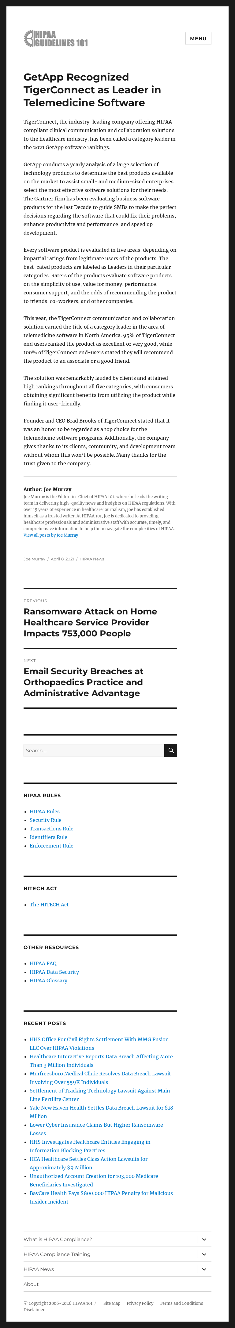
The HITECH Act (49, 905)
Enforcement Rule (51, 846)
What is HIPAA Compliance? (58, 1239)
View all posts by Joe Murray (51, 535)
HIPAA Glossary (48, 980)
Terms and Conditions (181, 1303)
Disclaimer (34, 1309)
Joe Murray (34, 558)
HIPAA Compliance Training (57, 1254)
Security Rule (46, 820)
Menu (198, 38)
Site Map (111, 1303)
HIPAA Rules (45, 811)
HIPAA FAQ (43, 963)
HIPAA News (92, 558)
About (31, 1284)
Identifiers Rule (48, 837)
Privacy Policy (140, 1303)
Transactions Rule (51, 829)
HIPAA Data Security (54, 972)
